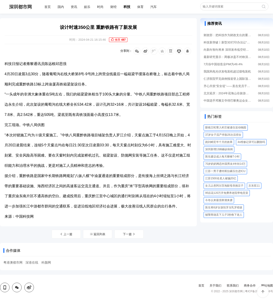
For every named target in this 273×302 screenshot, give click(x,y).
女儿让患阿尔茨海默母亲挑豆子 (224, 185)
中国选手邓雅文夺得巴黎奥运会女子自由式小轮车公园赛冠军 (227, 100)
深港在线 (31, 262)
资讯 (74, 7)
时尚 (100, 7)
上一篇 (66, 234)
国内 (61, 7)
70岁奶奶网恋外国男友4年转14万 (225, 163)
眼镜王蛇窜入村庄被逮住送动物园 (225, 127)
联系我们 (233, 285)
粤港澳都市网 (13, 262)
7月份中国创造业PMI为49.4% (223, 64)
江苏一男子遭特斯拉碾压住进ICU (225, 171)
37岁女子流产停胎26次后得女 (223, 134)
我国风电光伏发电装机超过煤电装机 (227, 71)
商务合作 (250, 285)
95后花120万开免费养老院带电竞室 (226, 193)
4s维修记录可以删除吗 (251, 142)
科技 (127, 7)
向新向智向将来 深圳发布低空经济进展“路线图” (227, 49)
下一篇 (129, 234)
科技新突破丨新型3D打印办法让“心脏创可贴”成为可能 (227, 42)
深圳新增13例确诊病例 (219, 149)
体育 (140, 7)
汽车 (153, 7)
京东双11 (254, 185)
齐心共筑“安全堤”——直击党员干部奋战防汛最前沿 (227, 86)
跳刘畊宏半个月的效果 (219, 142)
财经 (113, 7)
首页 (47, 7)
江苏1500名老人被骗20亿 (220, 178)
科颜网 (46, 262)
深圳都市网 (20, 6)
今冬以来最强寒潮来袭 (219, 200)
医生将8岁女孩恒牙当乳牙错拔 (223, 207)
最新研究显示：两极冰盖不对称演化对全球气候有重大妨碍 (227, 57)
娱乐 (87, 7)
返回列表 (98, 234)
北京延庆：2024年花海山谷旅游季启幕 (227, 93)
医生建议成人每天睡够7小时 (222, 156)
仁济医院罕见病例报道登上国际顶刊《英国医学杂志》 (227, 78)
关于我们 (215, 285)
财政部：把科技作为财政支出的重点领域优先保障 (227, 35)
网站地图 (267, 285)
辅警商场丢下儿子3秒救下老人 (223, 214)
